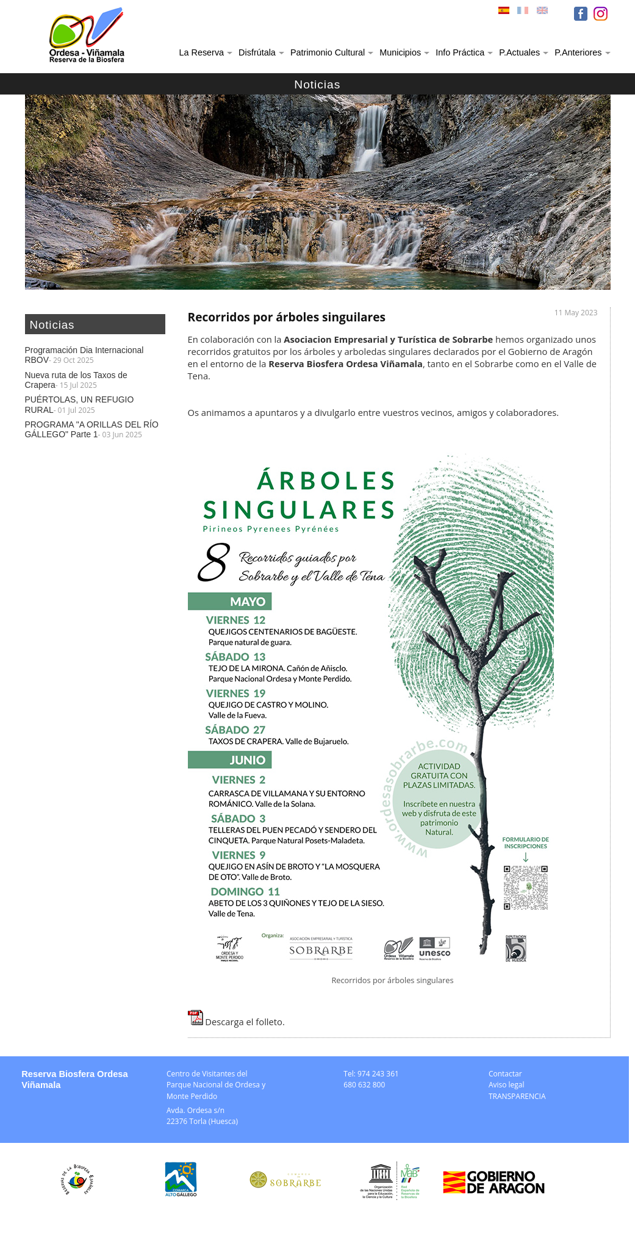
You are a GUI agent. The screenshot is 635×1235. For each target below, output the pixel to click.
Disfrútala (257, 52)
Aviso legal (507, 1084)
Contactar (505, 1074)
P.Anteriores (577, 52)
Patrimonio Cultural (327, 52)
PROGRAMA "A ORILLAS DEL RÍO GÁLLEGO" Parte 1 (92, 429)
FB (580, 14)
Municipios (400, 52)
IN (601, 14)
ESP (505, 14)
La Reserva (201, 52)
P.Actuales (519, 52)
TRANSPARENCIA (517, 1096)
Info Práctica (460, 52)
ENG (543, 14)
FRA (524, 14)
